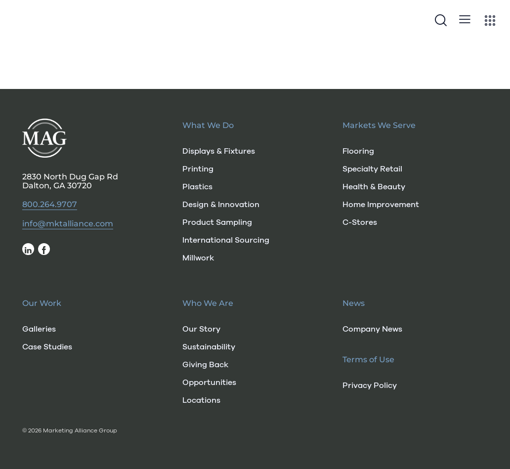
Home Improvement (380, 205)
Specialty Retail (372, 169)
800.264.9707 (49, 204)
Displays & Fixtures (218, 151)
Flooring (358, 151)
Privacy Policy (369, 385)
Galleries (39, 329)
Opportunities (209, 382)
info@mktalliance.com (67, 223)
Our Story (201, 329)
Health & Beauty (373, 187)
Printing (197, 169)
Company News (372, 329)
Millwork (198, 258)
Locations (201, 400)
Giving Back (205, 365)
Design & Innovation (220, 205)
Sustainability (208, 347)
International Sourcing (225, 240)
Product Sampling (217, 222)
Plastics (197, 187)
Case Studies (47, 347)
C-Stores (359, 222)
